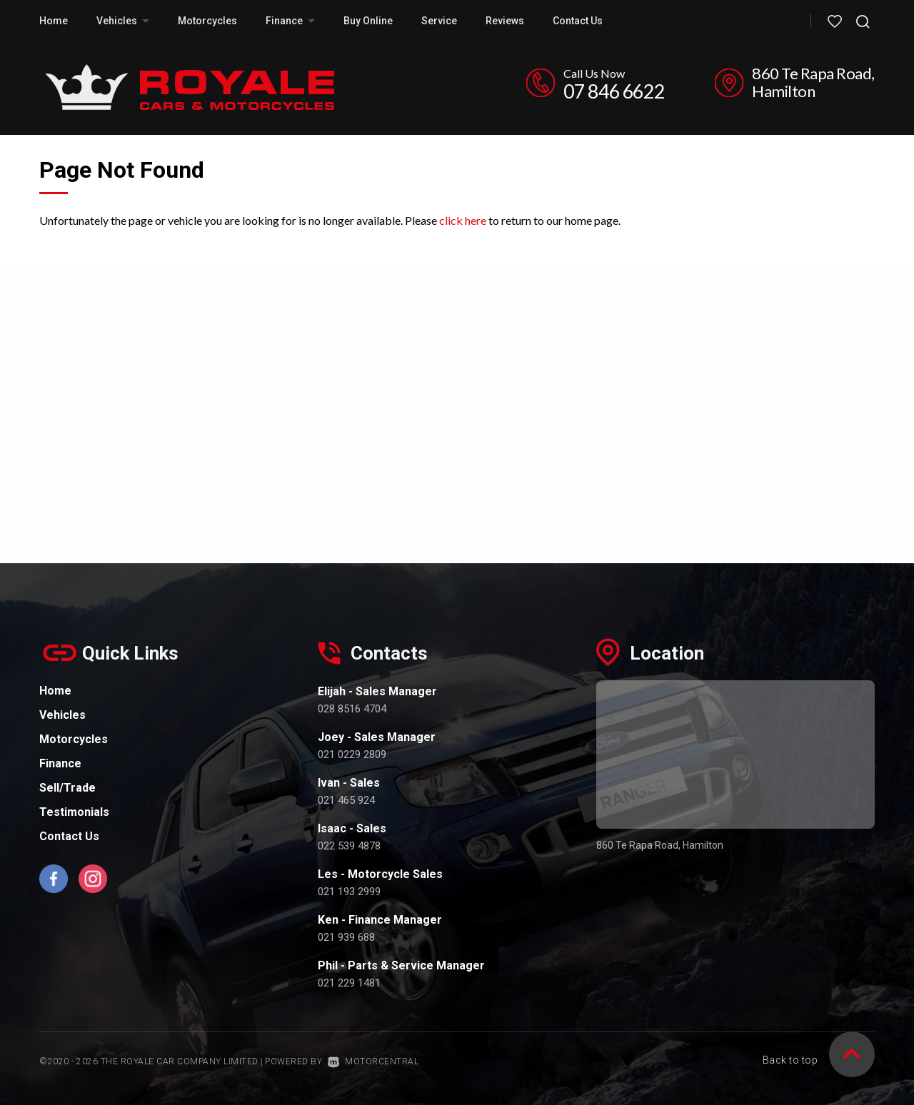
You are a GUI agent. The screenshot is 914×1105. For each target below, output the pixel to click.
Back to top (819, 1060)
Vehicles (122, 20)
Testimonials (74, 812)
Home (53, 20)
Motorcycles (207, 20)
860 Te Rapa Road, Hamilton (813, 82)
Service (439, 20)
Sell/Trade (67, 787)
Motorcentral (373, 1061)
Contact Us (578, 20)
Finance (290, 20)
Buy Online (368, 20)
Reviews (505, 20)
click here (462, 220)
